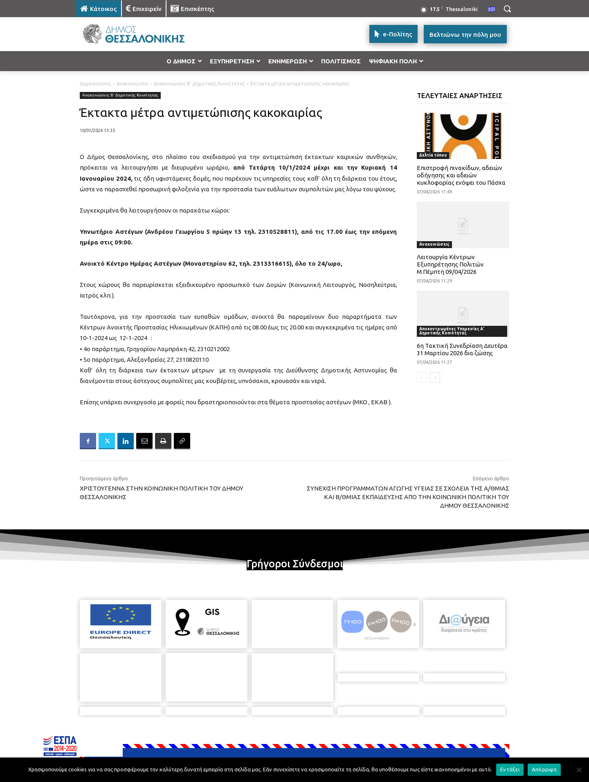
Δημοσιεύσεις (95, 83)
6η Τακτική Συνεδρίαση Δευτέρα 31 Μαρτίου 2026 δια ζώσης (462, 349)
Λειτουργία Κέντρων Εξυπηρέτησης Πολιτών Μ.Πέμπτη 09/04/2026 (450, 264)
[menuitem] (491, 10)
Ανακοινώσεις (132, 83)
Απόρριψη (544, 769)
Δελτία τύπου (433, 155)
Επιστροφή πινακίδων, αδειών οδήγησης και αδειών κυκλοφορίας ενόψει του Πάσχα (461, 175)
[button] (507, 8)
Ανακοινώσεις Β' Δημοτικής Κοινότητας (199, 83)
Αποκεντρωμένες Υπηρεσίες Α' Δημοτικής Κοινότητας (451, 331)
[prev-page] (422, 377)
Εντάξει (509, 769)
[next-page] (435, 377)
